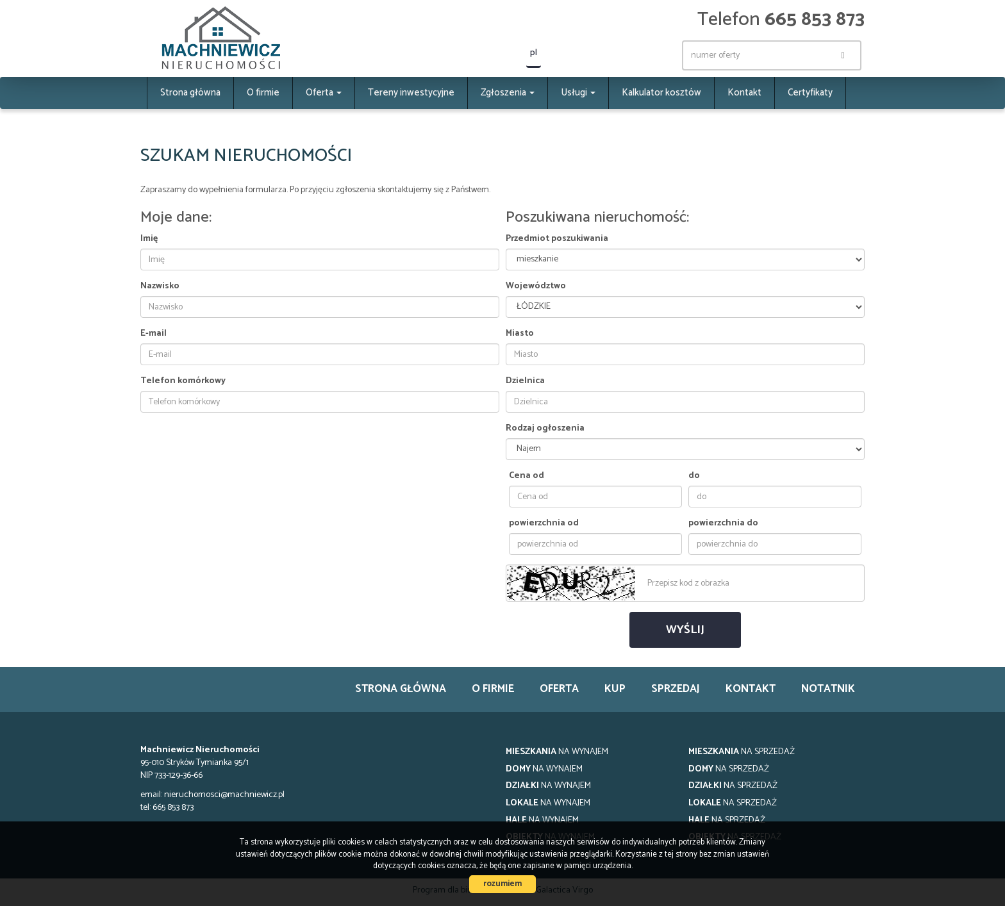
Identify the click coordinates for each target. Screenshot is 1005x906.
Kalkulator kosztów (661, 93)
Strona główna (190, 93)
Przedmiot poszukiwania (557, 239)
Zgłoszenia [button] (508, 93)
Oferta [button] (324, 93)
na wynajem (557, 752)
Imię (149, 239)
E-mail (153, 333)
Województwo (536, 286)
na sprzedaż (741, 752)
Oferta (559, 689)
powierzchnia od (544, 523)
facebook (648, 55)
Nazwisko (159, 286)
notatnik (828, 689)
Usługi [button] (578, 93)
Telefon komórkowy (183, 381)
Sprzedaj (675, 689)
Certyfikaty (810, 93)
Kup (615, 689)
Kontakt (744, 93)
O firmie (263, 93)
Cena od (526, 476)
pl (533, 52)
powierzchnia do (723, 523)
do (694, 476)
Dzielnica (525, 381)
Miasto (520, 333)
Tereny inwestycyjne (411, 93)
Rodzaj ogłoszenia (545, 428)
